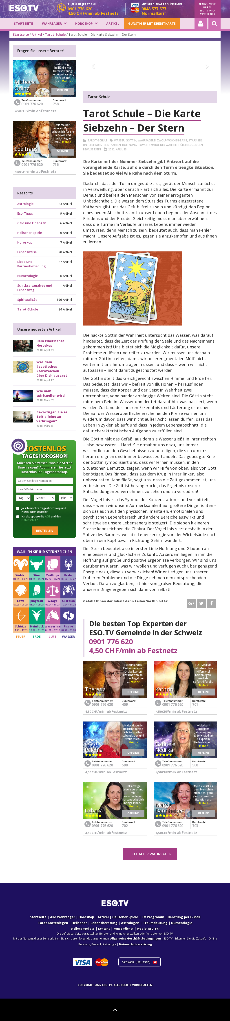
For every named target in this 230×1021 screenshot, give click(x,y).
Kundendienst (123, 929)
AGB (47, 516)
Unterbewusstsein (96, 145)
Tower (143, 145)
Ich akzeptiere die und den (38, 518)
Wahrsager (52, 23)
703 (195, 825)
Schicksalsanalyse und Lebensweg (34, 287)
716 (56, 164)
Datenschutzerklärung (135, 944)
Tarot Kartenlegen (53, 923)
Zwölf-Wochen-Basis (172, 140)
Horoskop (84, 23)
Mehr (135, 682)
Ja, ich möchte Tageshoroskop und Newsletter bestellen (41, 510)
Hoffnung (129, 145)
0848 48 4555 (207, 13)
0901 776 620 (111, 641)
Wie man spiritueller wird (50, 393)
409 (125, 704)
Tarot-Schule (55, 34)
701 (195, 704)
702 (125, 825)
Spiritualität (27, 299)
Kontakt (104, 929)
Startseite (23, 23)
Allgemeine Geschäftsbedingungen (135, 938)
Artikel (112, 23)
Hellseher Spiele (29, 233)
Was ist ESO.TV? (148, 929)
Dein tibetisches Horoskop (50, 343)
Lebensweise (27, 252)
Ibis (200, 140)
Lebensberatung (104, 923)
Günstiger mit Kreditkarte (152, 23)
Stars (192, 140)
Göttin (131, 140)
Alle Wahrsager (62, 917)
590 (125, 765)
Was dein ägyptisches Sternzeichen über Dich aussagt (51, 369)
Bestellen (44, 530)
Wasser (119, 140)
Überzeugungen (191, 145)
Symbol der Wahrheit (164, 145)
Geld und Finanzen (31, 223)
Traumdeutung (155, 923)
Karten (116, 145)
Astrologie (25, 204)
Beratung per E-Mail (184, 917)
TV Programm (153, 917)
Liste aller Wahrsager (150, 854)
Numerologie (27, 276)
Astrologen (130, 923)
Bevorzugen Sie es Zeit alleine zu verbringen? (51, 416)
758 (56, 103)
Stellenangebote (83, 929)
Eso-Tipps (25, 213)
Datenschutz (30, 520)
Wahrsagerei (147, 140)
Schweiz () (139, 962)
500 (195, 765)
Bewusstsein (92, 149)
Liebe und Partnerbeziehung (31, 264)
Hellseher (79, 923)
